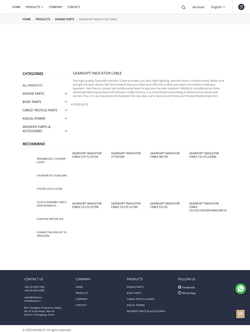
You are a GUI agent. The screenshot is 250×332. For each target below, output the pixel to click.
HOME (27, 19)
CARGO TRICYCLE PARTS (141, 299)
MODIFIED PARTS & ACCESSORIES (146, 311)
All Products (32, 85)
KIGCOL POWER (136, 305)
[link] (27, 19)
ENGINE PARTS (64, 19)
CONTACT (81, 305)
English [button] (218, 7)
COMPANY (82, 299)
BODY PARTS (134, 293)
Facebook (186, 287)
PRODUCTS (43, 19)
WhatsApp (187, 293)
